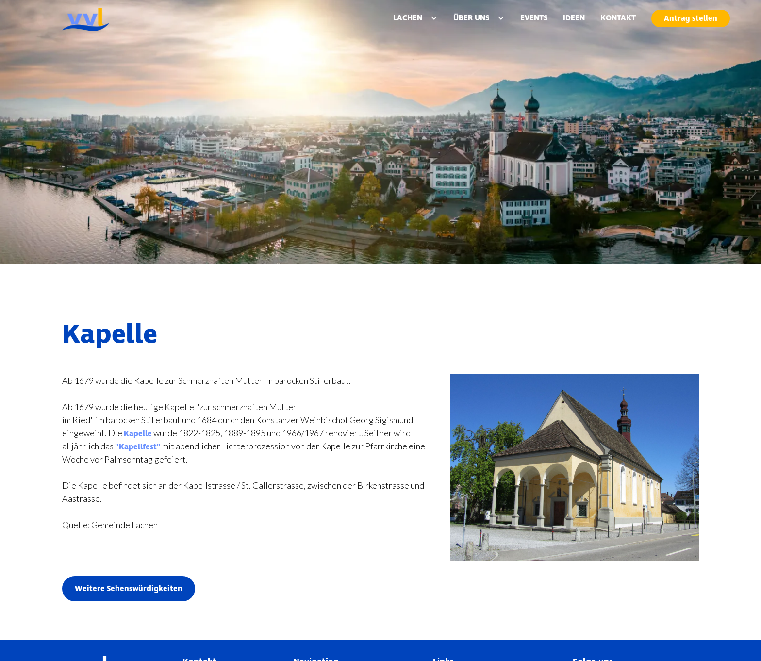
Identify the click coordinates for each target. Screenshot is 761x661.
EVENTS (533, 18)
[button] (415, 18)
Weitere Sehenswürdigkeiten (128, 588)
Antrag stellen (690, 18)
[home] (109, 19)
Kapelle (138, 434)
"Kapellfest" (138, 447)
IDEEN (574, 18)
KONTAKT (618, 18)
